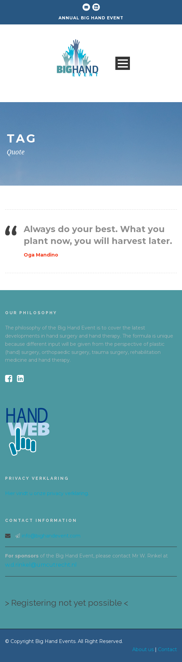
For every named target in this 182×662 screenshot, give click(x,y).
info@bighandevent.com (51, 536)
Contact (167, 649)
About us (143, 649)
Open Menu (122, 63)
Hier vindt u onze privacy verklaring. (47, 493)
